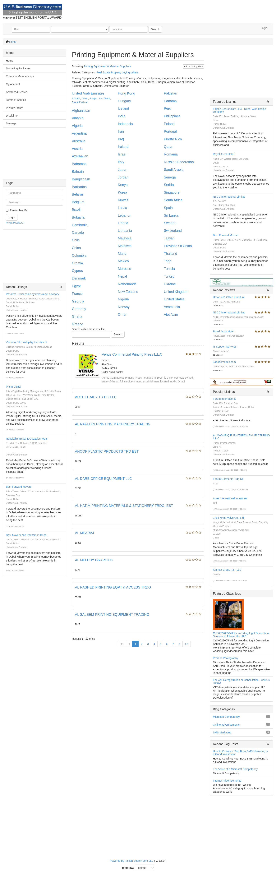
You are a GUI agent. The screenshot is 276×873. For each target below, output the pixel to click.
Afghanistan (81, 111)
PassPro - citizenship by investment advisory (32, 294)
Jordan (123, 177)
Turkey (169, 276)
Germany (79, 309)
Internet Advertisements (227, 780)
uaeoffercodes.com (224, 361)
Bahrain (78, 171)
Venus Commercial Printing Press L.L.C (132, 354)
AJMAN (76, 98)
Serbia (169, 185)
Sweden (170, 223)
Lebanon (124, 215)
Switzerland (173, 231)
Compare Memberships (20, 76)
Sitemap (11, 123)
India (121, 116)
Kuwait (123, 200)
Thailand (170, 254)
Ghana (77, 316)
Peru (167, 108)
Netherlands (127, 284)
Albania (77, 118)
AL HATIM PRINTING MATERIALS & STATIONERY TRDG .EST (124, 506)
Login (264, 28)
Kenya (123, 185)
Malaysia (124, 238)
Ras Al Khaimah (80, 102)
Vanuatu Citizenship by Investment (26, 342)
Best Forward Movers (18, 486)
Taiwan (169, 238)
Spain (168, 208)
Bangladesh (81, 179)
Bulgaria (78, 217)
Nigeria (123, 299)
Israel (122, 154)
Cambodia (80, 225)
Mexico (123, 261)
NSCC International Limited (229, 196)
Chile (76, 240)
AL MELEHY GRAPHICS (94, 560)
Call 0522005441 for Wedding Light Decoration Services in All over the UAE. (241, 635)
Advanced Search (16, 92)
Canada (78, 232)
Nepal (122, 276)
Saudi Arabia (173, 170)
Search (155, 29)
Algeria (77, 126)
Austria (77, 149)
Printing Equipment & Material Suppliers (107, 66)
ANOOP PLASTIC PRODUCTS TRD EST (107, 451)
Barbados (79, 187)
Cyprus (77, 271)
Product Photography (225, 658)
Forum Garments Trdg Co (228, 478)
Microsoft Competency (226, 716)
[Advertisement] (34, 155)
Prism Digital (13, 386)
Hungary (124, 101)
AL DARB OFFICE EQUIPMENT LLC (103, 479)
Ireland (123, 147)
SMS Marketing (222, 732)
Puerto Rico (173, 139)
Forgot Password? (15, 222)
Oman (122, 314)
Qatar (168, 147)
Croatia (77, 263)
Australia (78, 141)
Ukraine (170, 284)
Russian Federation (179, 162)
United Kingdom (176, 292)
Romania (171, 154)
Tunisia (169, 269)
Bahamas (79, 164)
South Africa (173, 200)
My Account (13, 84)
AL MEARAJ (84, 533)
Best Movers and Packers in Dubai (26, 535)
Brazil (76, 210)
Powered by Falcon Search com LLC (132, 860)
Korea (122, 192)
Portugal (170, 131)
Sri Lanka (171, 215)
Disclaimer (12, 115)
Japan (122, 170)
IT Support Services (225, 346)
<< (121, 643)
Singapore (172, 192)
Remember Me (19, 210)
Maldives (124, 246)
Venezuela (172, 307)
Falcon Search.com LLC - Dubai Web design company (239, 110)
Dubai (84, 98)
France (77, 294)
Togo (167, 261)
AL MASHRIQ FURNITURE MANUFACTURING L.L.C (241, 437)
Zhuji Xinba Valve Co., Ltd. (229, 517)
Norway (124, 307)
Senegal (170, 177)
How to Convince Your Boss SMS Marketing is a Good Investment (240, 753)
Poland (169, 124)
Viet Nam (171, 314)
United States (174, 299)
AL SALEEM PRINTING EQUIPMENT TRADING (112, 615)
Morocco (124, 269)
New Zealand (128, 292)
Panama (170, 101)
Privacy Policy (14, 107)
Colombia (79, 255)
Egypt (76, 286)
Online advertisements (226, 724)
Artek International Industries (230, 498)
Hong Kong (126, 93)
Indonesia (125, 124)
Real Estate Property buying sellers (117, 72)
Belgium (78, 202)
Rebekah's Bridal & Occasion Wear (27, 438)
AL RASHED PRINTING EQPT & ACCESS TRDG (113, 587)
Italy (121, 162)
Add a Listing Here (193, 66)
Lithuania (125, 231)
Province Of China (178, 246)
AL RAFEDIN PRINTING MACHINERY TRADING (112, 424)
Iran (121, 131)
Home (12, 41)
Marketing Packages (18, 68)
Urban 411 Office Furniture (229, 297)
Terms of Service (16, 99)
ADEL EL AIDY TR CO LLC (96, 397)
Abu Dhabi (104, 98)
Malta (122, 254)
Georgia (78, 301)
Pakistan (170, 93)
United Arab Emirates (88, 93)
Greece (77, 324)
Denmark (79, 278)
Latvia (122, 208)
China (76, 248)
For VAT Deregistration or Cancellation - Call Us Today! (241, 681)
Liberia (123, 223)
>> (186, 643)
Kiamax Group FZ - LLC (227, 569)
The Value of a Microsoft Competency (235, 769)
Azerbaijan (80, 156)
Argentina (79, 133)
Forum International (224, 398)
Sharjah (93, 98)
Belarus (78, 194)
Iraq (121, 139)
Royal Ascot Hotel (223, 154)
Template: (128, 867)
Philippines (172, 116)
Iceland (123, 108)
